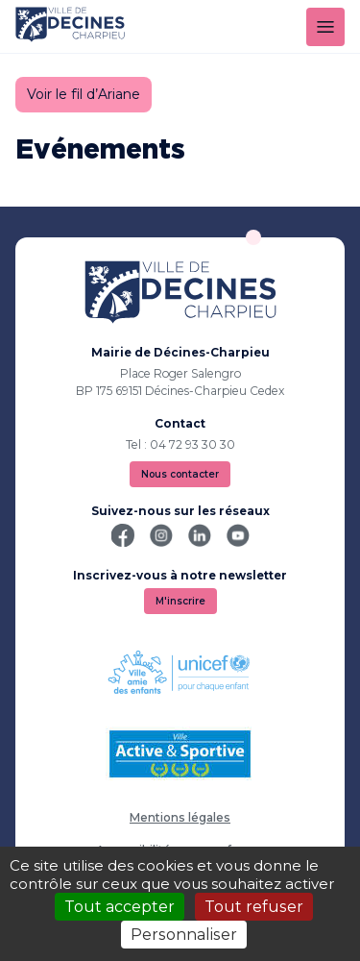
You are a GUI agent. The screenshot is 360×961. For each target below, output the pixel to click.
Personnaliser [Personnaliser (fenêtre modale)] (184, 934)
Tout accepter (119, 907)
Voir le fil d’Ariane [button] (83, 94)
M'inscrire (180, 601)
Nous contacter (180, 474)
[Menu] (325, 27)
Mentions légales (180, 817)
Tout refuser (253, 907)
